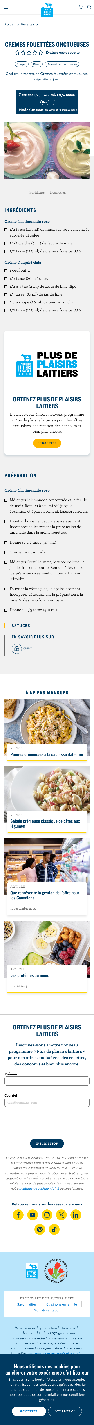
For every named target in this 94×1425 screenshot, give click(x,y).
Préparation (58, 192)
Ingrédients (37, 192)
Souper (22, 64)
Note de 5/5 (41, 52)
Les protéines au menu (29, 975)
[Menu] (6, 7)
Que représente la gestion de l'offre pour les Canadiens (44, 895)
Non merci (65, 1411)
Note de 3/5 (29, 52)
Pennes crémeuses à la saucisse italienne (46, 754)
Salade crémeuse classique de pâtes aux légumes (45, 823)
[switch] (47, 106)
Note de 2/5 (23, 52)
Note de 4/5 (35, 52)
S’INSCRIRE (47, 443)
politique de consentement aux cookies (55, 1389)
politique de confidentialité (39, 1188)
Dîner (36, 64)
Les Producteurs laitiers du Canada (47, 9)
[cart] (80, 7)
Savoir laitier (26, 1304)
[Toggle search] (89, 7)
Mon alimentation (47, 1310)
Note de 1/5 (17, 52)
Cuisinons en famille (61, 1304)
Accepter (29, 1411)
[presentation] (47, 1122)
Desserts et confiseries (62, 64)
